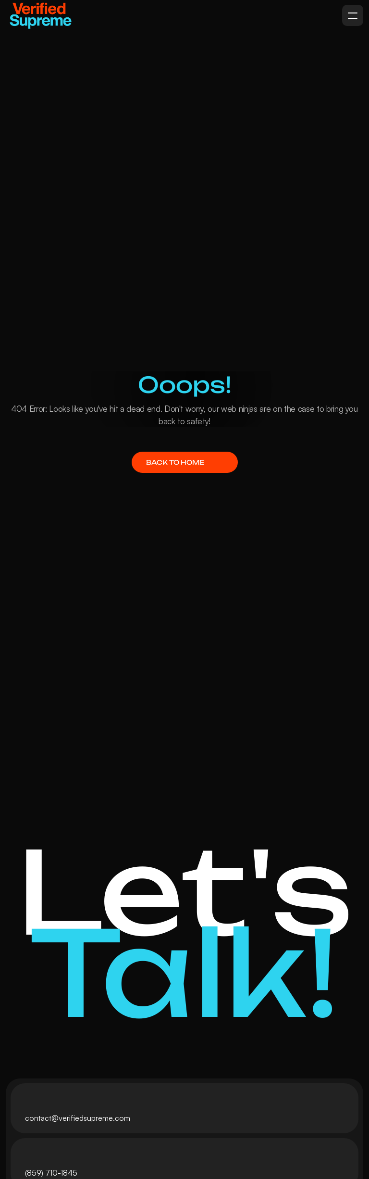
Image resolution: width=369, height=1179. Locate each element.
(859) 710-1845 (51, 1173)
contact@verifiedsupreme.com (77, 1118)
